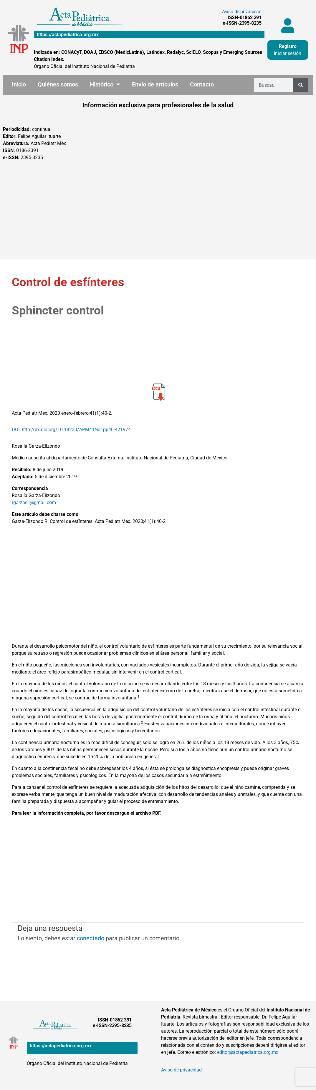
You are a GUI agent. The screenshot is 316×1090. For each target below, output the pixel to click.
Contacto (202, 84)
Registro (288, 46)
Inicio (19, 84)
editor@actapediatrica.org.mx (247, 1052)
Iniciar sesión (287, 53)
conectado (90, 938)
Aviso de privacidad (242, 11)
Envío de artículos (155, 84)
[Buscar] (300, 85)
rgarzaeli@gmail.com (34, 502)
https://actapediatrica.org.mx (68, 34)
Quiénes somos (58, 84)
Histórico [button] (105, 84)
